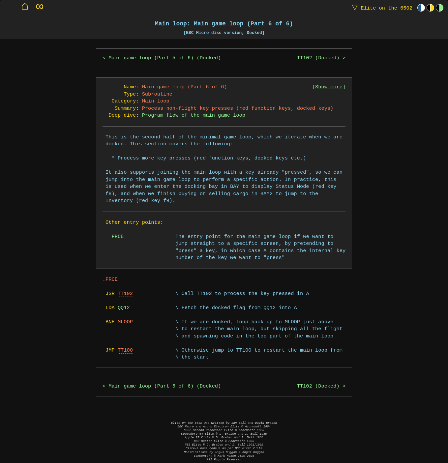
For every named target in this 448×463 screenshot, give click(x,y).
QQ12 (124, 307)
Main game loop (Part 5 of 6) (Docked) (164, 58)
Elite (380, 7)
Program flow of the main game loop (193, 115)
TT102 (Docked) (318, 58)
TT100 (125, 350)
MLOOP (125, 322)
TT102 (125, 293)
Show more (329, 87)
